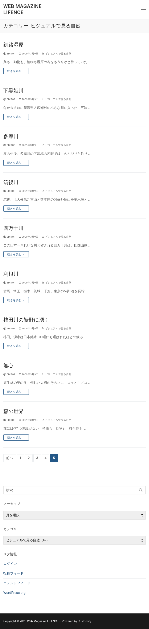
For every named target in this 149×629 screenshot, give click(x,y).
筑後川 (10, 182)
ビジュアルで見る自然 (56, 53)
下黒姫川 (13, 91)
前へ (9, 458)
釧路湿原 (13, 45)
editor (9, 53)
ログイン (10, 564)
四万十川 (13, 228)
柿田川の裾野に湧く (26, 320)
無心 (8, 365)
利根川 (10, 274)
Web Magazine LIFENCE (22, 9)
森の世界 (13, 411)
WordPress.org (14, 593)
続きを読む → (16, 71)
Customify (84, 621)
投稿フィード (13, 573)
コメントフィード (16, 583)
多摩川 (10, 136)
